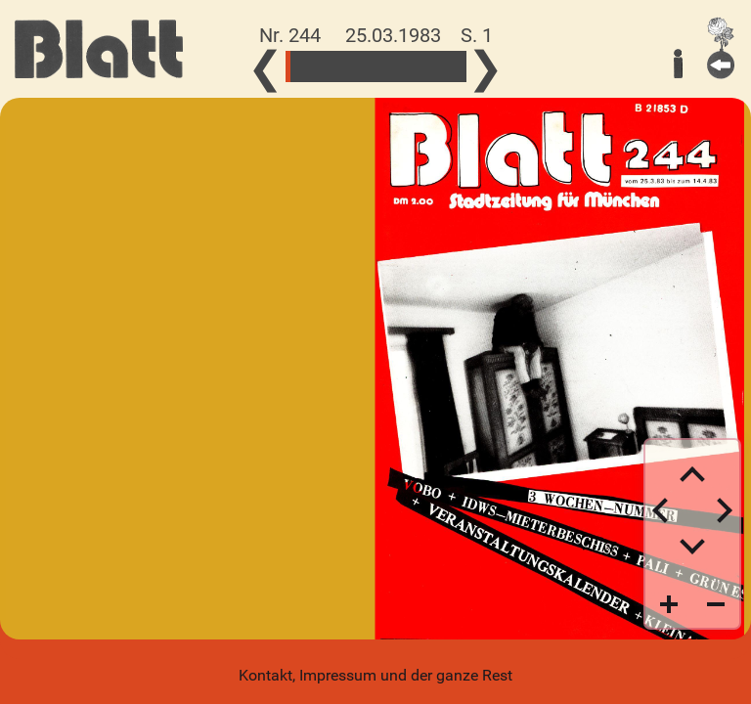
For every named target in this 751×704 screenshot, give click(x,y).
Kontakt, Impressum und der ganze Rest (375, 675)
